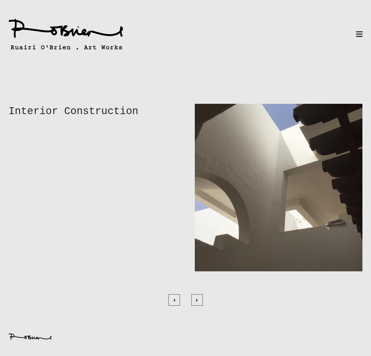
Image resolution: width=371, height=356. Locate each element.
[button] (279, 188)
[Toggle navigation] (359, 35)
